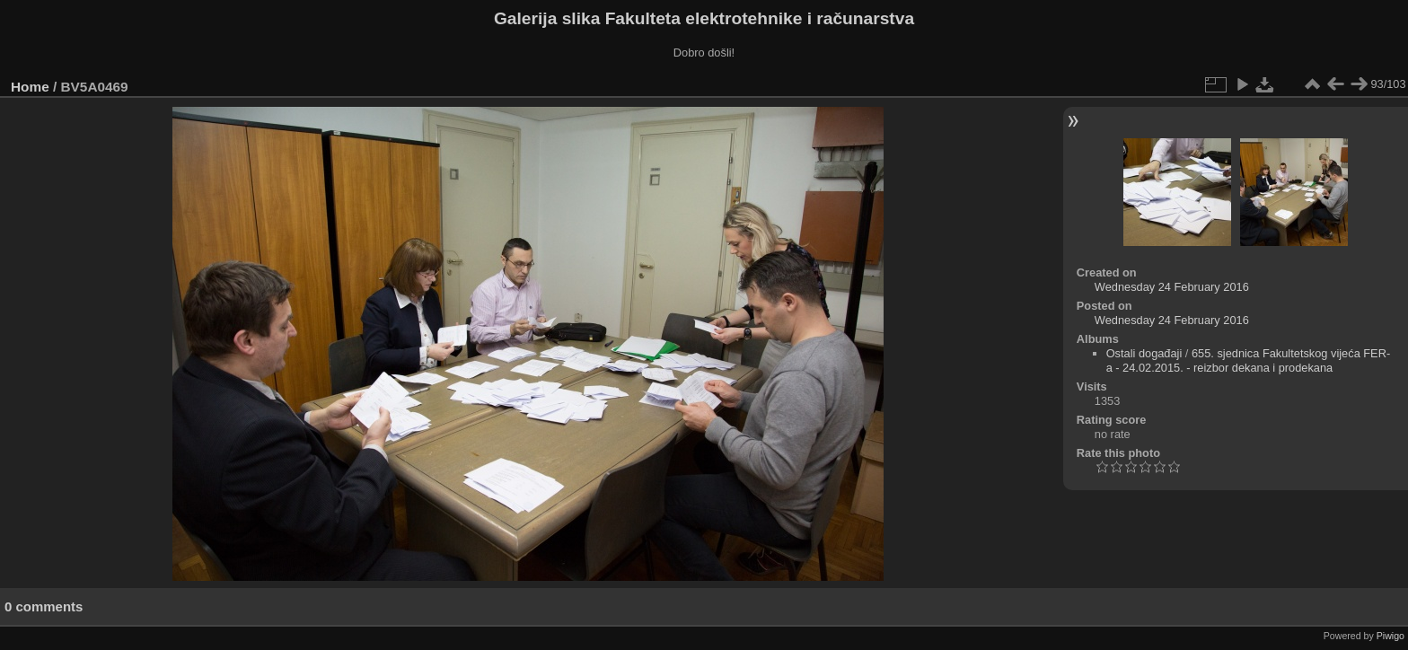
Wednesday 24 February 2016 (1172, 287)
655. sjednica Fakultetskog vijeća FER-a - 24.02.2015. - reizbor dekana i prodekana (1248, 360)
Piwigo (1390, 635)
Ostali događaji (1144, 353)
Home (30, 86)
